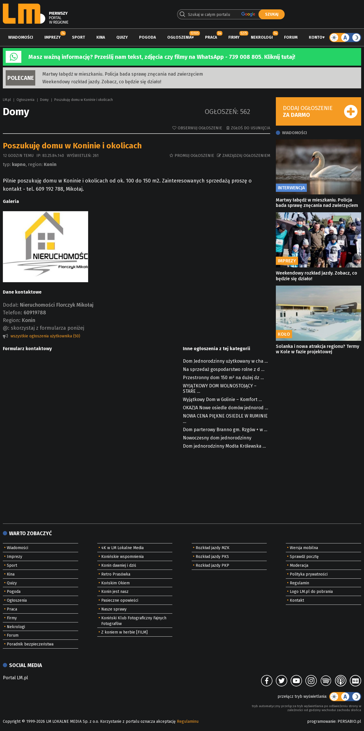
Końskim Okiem (115, 583)
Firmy (233, 37)
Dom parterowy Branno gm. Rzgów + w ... (225, 429)
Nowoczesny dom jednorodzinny (217, 438)
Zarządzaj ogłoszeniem (246, 155)
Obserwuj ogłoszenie (200, 128)
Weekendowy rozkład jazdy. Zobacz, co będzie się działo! (101, 81)
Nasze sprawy (114, 609)
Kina (100, 37)
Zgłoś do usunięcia (250, 128)
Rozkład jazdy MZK (212, 547)
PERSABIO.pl (349, 721)
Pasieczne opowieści (119, 600)
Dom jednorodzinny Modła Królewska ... (224, 446)
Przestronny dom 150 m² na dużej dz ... (223, 377)
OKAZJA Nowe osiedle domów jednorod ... (225, 407)
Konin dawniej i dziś (118, 565)
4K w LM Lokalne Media (122, 547)
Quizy (122, 37)
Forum (290, 37)
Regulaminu (187, 721)
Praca (211, 37)
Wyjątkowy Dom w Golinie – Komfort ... (222, 399)
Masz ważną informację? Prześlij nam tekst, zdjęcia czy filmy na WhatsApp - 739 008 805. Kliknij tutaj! (161, 56)
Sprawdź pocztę (304, 556)
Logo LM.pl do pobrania (311, 591)
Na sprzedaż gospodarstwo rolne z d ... (223, 369)
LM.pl (7, 100)
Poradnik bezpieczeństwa (30, 644)
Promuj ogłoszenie (194, 155)
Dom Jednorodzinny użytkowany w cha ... (225, 361)
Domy (44, 100)
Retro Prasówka (115, 574)
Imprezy (52, 37)
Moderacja (299, 565)
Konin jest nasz (115, 591)
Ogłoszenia (179, 37)
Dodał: (10, 305)
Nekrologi (262, 37)
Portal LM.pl (15, 677)
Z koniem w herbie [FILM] (124, 632)
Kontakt (297, 600)
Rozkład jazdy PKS (212, 556)
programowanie (321, 721)
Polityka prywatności (309, 574)
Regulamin (299, 583)
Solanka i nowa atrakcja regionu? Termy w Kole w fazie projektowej (317, 349)
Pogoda (147, 37)
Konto (315, 37)
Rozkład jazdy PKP (212, 565)
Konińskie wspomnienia (122, 556)
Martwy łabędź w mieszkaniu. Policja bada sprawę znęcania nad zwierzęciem (122, 74)
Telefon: (12, 313)
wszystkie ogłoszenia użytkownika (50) (45, 336)
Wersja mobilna (304, 547)
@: (6, 328)
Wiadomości (20, 37)
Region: (11, 320)
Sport (78, 37)
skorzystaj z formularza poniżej (47, 328)
